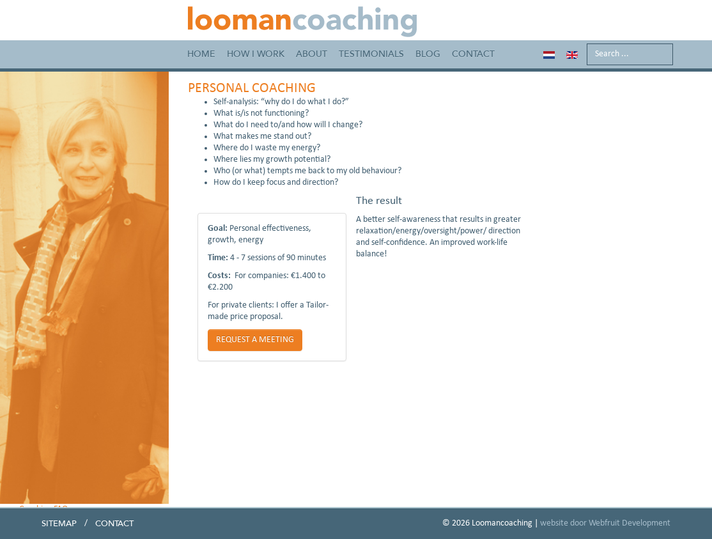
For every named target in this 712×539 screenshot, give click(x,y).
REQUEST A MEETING (255, 340)
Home (201, 54)
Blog (427, 54)
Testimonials (371, 54)
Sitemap (59, 524)
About (311, 54)
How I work (255, 54)
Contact (473, 54)
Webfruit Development (629, 523)
